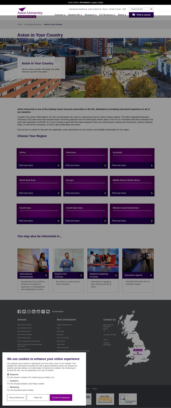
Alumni (105, 9)
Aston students (94, 9)
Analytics (14, 381)
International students (78, 9)
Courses (60, 15)
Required (14, 374)
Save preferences (16, 398)
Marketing (14, 387)
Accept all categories (61, 398)
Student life (75, 15)
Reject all (38, 398)
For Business (107, 15)
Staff (124, 9)
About (122, 15)
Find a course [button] (144, 15)
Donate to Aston (115, 9)
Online (100, 2)
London (94, 2)
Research (90, 15)
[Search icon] (151, 9)
